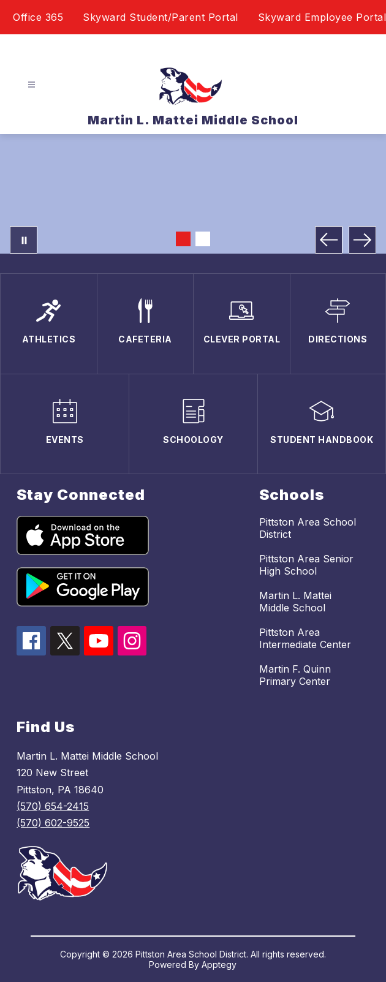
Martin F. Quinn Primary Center (295, 675)
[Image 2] (202, 239)
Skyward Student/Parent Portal (160, 17)
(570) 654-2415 (53, 806)
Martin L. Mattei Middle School (295, 601)
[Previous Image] (328, 240)
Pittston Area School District (307, 528)
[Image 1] (183, 239)
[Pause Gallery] (23, 240)
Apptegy (219, 964)
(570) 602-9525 (53, 823)
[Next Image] (362, 240)
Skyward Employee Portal (322, 17)
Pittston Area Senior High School (306, 565)
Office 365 (38, 17)
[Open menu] (32, 85)
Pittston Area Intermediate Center (305, 638)
